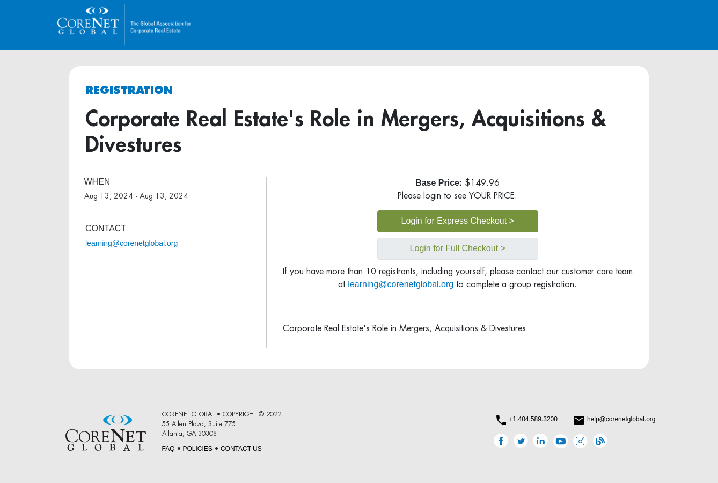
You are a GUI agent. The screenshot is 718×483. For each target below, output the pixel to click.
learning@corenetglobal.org (131, 243)
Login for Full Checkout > (457, 248)
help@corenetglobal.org (621, 419)
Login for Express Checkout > (457, 220)
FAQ (168, 448)
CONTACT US (241, 448)
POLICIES (198, 448)
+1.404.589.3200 (533, 419)
